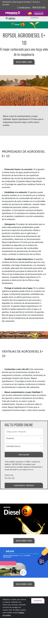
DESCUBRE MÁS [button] (24, 62)
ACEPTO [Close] (38, 601)
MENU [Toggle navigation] (10, 19)
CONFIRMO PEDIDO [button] (24, 485)
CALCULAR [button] (24, 454)
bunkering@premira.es (25, 469)
